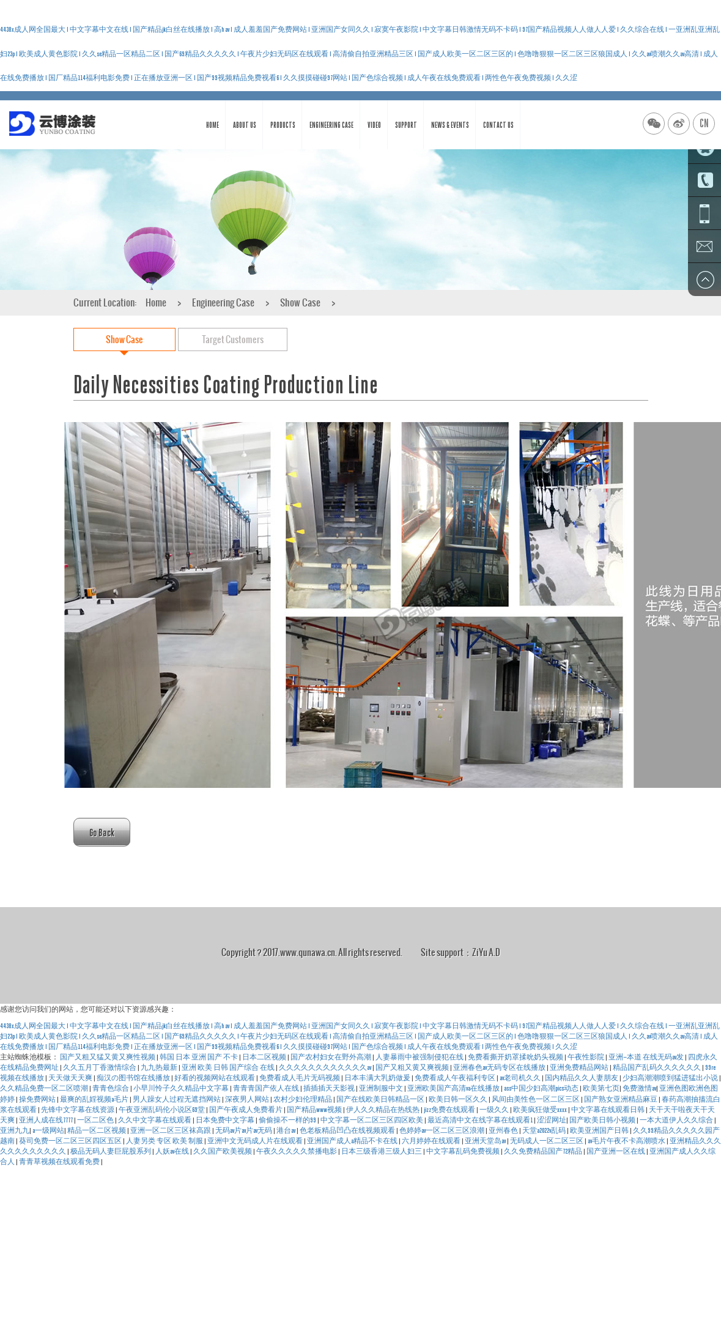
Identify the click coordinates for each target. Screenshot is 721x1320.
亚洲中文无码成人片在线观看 (255, 1140)
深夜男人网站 (247, 1099)
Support (406, 125)
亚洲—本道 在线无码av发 (646, 1057)
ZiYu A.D (486, 952)
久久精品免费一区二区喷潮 (44, 1088)
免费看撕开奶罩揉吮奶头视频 (516, 1057)
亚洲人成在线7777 (46, 1120)
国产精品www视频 (315, 1109)
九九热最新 (160, 1067)
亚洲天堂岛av (486, 1140)
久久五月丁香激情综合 (100, 1067)
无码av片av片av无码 (244, 1130)
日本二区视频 (264, 1057)
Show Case (300, 302)
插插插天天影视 (329, 1088)
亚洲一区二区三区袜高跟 (171, 1130)
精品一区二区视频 (97, 1130)
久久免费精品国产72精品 (543, 1151)
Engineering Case (331, 125)
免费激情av (639, 1088)
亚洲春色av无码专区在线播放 (500, 1067)
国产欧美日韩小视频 (603, 1120)
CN (704, 123)
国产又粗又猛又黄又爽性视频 (108, 1057)
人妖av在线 (172, 1151)
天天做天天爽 (71, 1077)
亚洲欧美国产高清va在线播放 (454, 1088)
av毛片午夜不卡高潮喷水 (627, 1140)
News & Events (450, 125)
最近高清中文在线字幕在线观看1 (480, 1120)
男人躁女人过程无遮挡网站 (177, 1099)
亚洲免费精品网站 (580, 1067)
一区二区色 (96, 1120)
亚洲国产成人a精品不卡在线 (353, 1140)
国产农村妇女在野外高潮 (331, 1057)
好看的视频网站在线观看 (215, 1077)
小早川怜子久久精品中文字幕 (181, 1088)
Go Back (101, 832)
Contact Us (498, 125)
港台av (286, 1130)
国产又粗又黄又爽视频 (412, 1067)
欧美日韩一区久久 (459, 1099)
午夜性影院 (586, 1057)
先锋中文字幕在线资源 (78, 1109)
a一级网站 (48, 1130)
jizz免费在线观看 (450, 1109)
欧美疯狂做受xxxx (540, 1109)
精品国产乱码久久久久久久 (657, 1067)
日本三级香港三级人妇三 (382, 1151)
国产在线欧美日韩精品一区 (381, 1099)
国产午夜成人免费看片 (246, 1109)
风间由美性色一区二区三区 (536, 1099)
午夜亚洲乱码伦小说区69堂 (162, 1109)
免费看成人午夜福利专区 (456, 1077)
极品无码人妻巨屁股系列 (111, 1151)
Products (282, 125)
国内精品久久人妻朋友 (582, 1077)
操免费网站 (38, 1099)
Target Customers (233, 339)
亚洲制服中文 (381, 1088)
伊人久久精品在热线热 (383, 1109)
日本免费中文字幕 (226, 1120)
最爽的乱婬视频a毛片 (95, 1099)
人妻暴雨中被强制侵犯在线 (420, 1057)
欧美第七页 (601, 1088)
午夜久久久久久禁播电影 (297, 1151)
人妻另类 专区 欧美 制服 (165, 1140)
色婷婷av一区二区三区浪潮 (442, 1130)
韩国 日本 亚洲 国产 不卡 (199, 1057)
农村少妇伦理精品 (303, 1099)
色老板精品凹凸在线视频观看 (348, 1130)
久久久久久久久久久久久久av (325, 1067)
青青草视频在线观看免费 (60, 1161)
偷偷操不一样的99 (288, 1120)
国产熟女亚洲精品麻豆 (621, 1099)
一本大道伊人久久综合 (677, 1120)
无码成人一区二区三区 (547, 1140)
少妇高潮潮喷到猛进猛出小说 (671, 1077)
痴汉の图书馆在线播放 (134, 1077)
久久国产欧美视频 (223, 1151)
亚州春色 (504, 1130)
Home (212, 125)
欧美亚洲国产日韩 (600, 1130)
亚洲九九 (14, 1130)
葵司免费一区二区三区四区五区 (71, 1140)
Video (374, 125)
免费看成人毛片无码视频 (300, 1077)
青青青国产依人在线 (266, 1088)
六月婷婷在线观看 (432, 1140)
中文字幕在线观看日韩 (608, 1109)
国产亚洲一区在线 (616, 1151)
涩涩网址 (551, 1120)
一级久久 (494, 1109)
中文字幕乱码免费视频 (463, 1151)
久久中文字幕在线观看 (155, 1120)
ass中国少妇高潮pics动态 (542, 1088)
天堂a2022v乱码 (544, 1130)
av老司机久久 (521, 1077)
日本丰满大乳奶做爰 (378, 1077)
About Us (244, 125)
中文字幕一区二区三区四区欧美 (372, 1120)
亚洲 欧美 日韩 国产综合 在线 (229, 1067)
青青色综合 (111, 1088)
